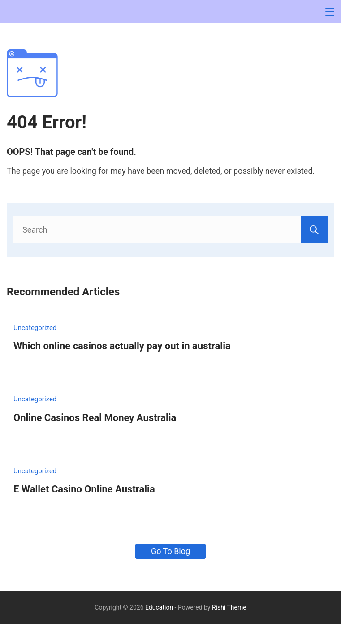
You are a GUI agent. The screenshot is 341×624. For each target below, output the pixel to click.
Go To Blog (170, 551)
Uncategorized (34, 328)
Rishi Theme (229, 607)
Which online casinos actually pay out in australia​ (122, 346)
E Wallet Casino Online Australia (84, 489)
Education (159, 607)
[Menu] (329, 11)
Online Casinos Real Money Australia (94, 417)
